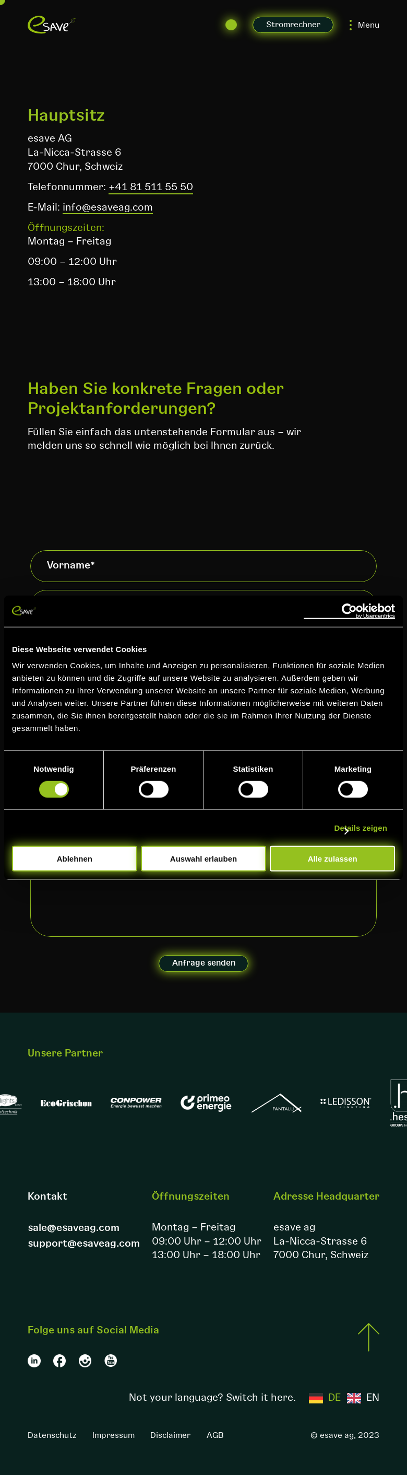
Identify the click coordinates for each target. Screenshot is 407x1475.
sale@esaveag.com (73, 1228)
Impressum (113, 1435)
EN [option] (372, 1398)
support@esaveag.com (84, 1243)
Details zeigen (360, 827)
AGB (215, 1435)
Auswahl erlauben (203, 858)
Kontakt (47, 1196)
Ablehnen (74, 858)
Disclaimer (170, 1435)
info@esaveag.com (108, 207)
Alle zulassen (332, 858)
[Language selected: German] (344, 1398)
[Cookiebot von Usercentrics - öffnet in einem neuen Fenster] (349, 611)
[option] (363, 1398)
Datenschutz (52, 1435)
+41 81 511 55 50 (151, 187)
